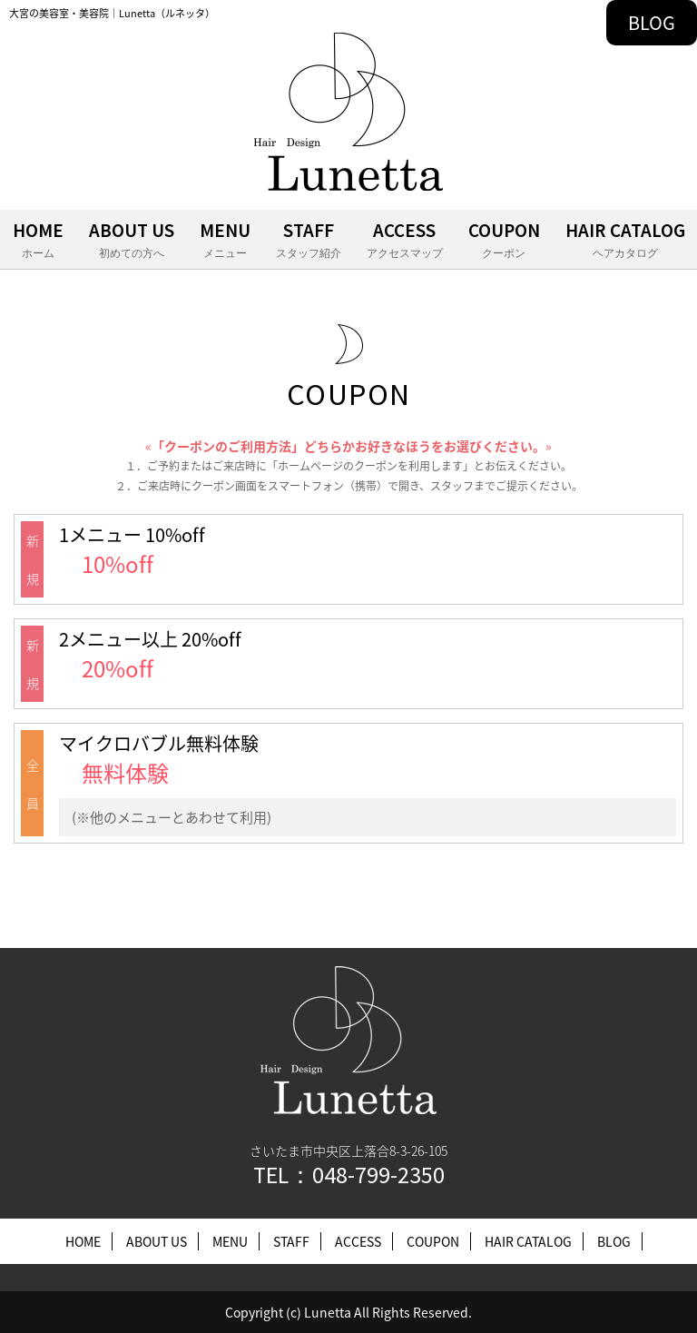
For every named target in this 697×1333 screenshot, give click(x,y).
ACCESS (405, 241)
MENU (225, 241)
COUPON (504, 241)
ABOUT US (131, 241)
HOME (38, 241)
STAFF (308, 241)
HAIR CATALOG (625, 241)
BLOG (651, 22)
